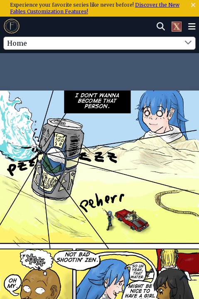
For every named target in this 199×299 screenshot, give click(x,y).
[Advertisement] (99, 70)
